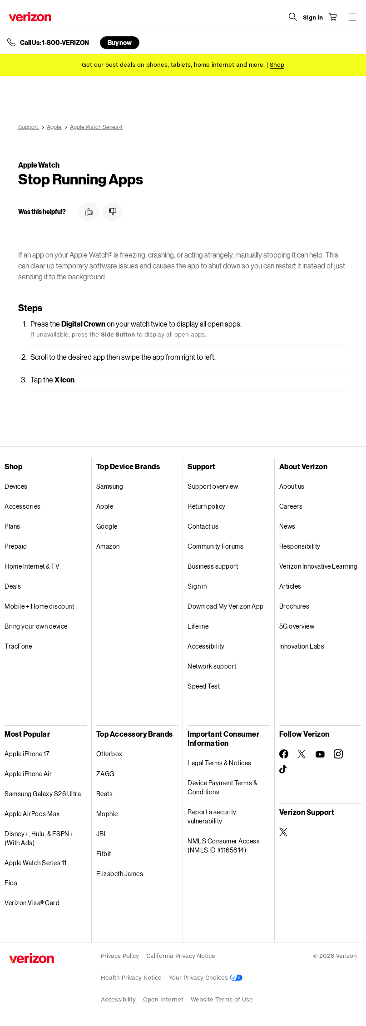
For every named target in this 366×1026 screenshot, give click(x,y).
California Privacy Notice (180, 955)
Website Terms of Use (222, 999)
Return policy (207, 506)
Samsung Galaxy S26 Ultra (43, 794)
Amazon (108, 546)
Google (107, 526)
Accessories (23, 506)
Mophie (107, 814)
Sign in (197, 586)
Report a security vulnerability (212, 816)
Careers (291, 506)
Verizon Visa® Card (32, 903)
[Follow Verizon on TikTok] (283, 769)
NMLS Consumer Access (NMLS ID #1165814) (224, 845)
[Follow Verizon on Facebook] (283, 753)
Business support (213, 566)
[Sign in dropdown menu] (312, 17)
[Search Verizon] (292, 17)
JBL (102, 834)
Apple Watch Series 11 (36, 863)
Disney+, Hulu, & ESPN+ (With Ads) (39, 838)
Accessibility (206, 646)
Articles (290, 586)
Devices (16, 486)
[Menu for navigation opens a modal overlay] (352, 17)
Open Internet (163, 999)
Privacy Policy (120, 955)
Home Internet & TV (32, 566)
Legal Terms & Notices (220, 763)
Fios (11, 883)
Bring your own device (36, 626)
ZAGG (105, 774)
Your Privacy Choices (205, 977)
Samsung (110, 486)
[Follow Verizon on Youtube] (320, 754)
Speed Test (204, 686)
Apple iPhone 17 (27, 754)
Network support (212, 666)
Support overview (213, 486)
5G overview (297, 626)
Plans (12, 526)
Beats (104, 794)
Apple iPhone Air (28, 774)
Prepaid (16, 546)
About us (292, 486)
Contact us (203, 526)
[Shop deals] (277, 64)
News (287, 526)
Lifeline (198, 626)
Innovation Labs (302, 646)
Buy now (120, 42)
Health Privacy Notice (131, 977)
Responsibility (300, 546)
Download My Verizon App (226, 606)
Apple (105, 506)
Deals (13, 586)
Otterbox (109, 754)
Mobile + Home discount (39, 606)
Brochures (294, 606)
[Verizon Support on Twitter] (283, 832)
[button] (89, 212)
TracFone (18, 646)
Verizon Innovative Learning (318, 566)
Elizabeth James (119, 873)
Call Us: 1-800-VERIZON (54, 43)
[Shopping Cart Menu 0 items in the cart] (332, 17)
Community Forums (215, 546)
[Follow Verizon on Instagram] (338, 753)
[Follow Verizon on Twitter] (302, 753)
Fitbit (103, 853)
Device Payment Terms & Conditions (222, 787)
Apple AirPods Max (32, 814)
